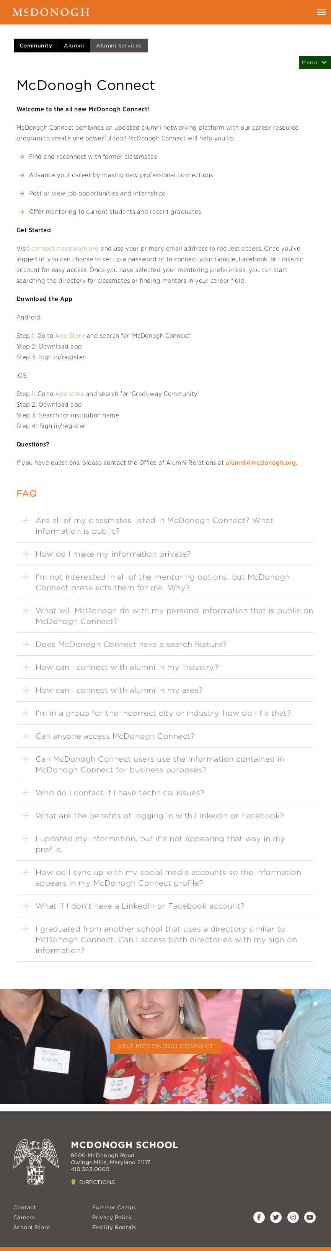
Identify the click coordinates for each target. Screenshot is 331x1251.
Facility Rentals (114, 1227)
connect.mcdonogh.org (64, 248)
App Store (70, 335)
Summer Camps (114, 1207)
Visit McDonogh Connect (165, 1046)
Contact (24, 1207)
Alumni (74, 45)
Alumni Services (119, 45)
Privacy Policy (112, 1217)
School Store (31, 1227)
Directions (97, 1182)
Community (36, 45)
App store (70, 393)
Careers (24, 1217)
